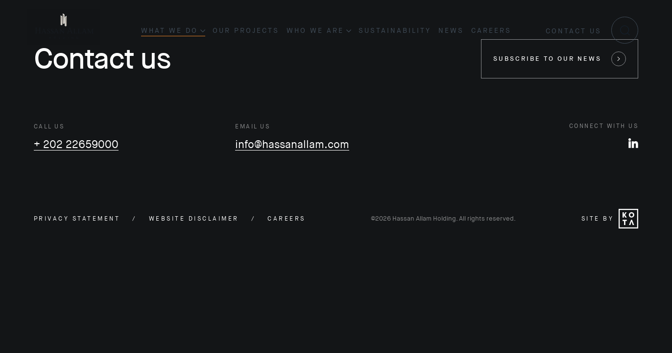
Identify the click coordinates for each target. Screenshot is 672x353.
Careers (491, 30)
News (451, 30)
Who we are (319, 30)
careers (286, 218)
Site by (610, 218)
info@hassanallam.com (292, 144)
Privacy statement (77, 218)
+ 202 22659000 (76, 144)
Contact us (573, 30)
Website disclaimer (194, 218)
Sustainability (395, 30)
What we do (173, 30)
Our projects (246, 30)
